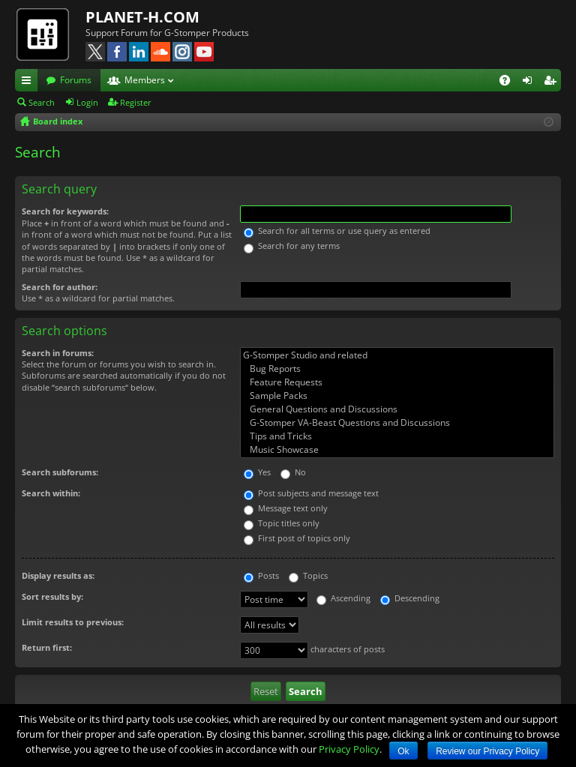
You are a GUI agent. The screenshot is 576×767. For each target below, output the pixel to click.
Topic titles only (282, 523)
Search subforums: (60, 472)
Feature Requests (397, 382)
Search (41, 102)
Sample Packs (397, 396)
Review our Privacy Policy (487, 751)
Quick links (29, 82)
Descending (410, 598)
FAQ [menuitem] (509, 82)
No (293, 472)
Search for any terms (292, 245)
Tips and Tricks (397, 436)
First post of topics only (297, 538)
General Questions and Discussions (397, 409)
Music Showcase (397, 450)
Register (136, 102)
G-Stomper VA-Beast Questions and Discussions (397, 423)
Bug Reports (397, 369)
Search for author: (60, 286)
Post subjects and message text (311, 493)
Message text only (286, 508)
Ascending (343, 598)
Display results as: (58, 575)
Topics (308, 575)
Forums (76, 79)
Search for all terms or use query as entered (337, 230)
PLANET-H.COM (143, 17)
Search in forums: (58, 352)
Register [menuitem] (552, 82)
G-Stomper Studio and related (397, 355)
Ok (403, 751)
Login (87, 102)
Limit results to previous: (73, 622)
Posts (261, 575)
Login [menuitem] (530, 82)
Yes (257, 472)
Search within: (51, 493)
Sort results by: (52, 596)
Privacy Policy (349, 749)
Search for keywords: (65, 211)
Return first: (47, 647)
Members (144, 79)
